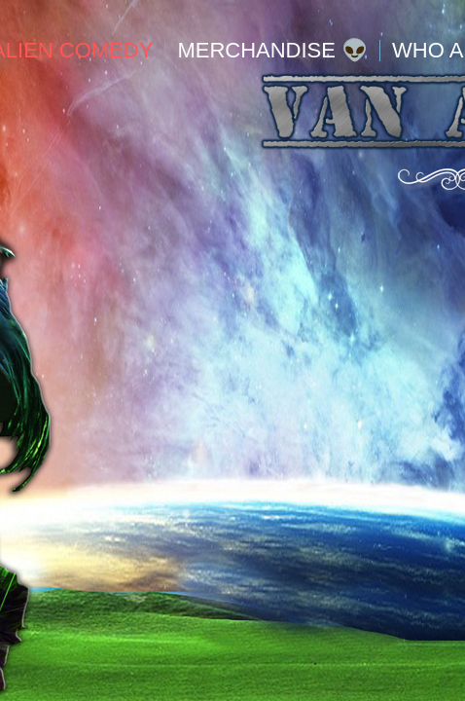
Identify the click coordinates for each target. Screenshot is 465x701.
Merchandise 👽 (272, 50)
